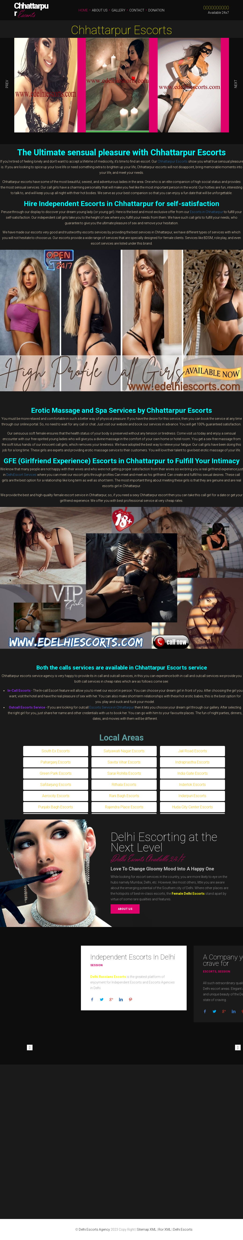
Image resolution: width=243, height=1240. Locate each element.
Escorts (209, 971)
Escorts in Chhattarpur (206, 212)
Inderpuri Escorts (192, 796)
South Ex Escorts (56, 751)
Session (96, 965)
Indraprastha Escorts (192, 762)
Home (83, 10)
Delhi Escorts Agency (94, 1229)
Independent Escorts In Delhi (132, 957)
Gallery (118, 10)
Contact (136, 10)
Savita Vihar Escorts (124, 762)
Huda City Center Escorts (192, 807)
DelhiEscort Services (21, 475)
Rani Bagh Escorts (124, 796)
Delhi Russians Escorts (108, 977)
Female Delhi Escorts (188, 893)
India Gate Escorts (192, 773)
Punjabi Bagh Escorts (55, 807)
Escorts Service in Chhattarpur (111, 707)
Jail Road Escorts (192, 751)
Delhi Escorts (182, 1229)
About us (125, 909)
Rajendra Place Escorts (124, 807)
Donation (156, 10)
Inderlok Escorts (192, 784)
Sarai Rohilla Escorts (124, 773)
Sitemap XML (146, 1229)
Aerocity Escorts (55, 796)
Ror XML (164, 1229)
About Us (100, 10)
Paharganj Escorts (56, 762)
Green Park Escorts (56, 773)
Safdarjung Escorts (55, 784)
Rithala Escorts (124, 784)
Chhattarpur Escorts (121, 30)
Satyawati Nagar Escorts (124, 751)
